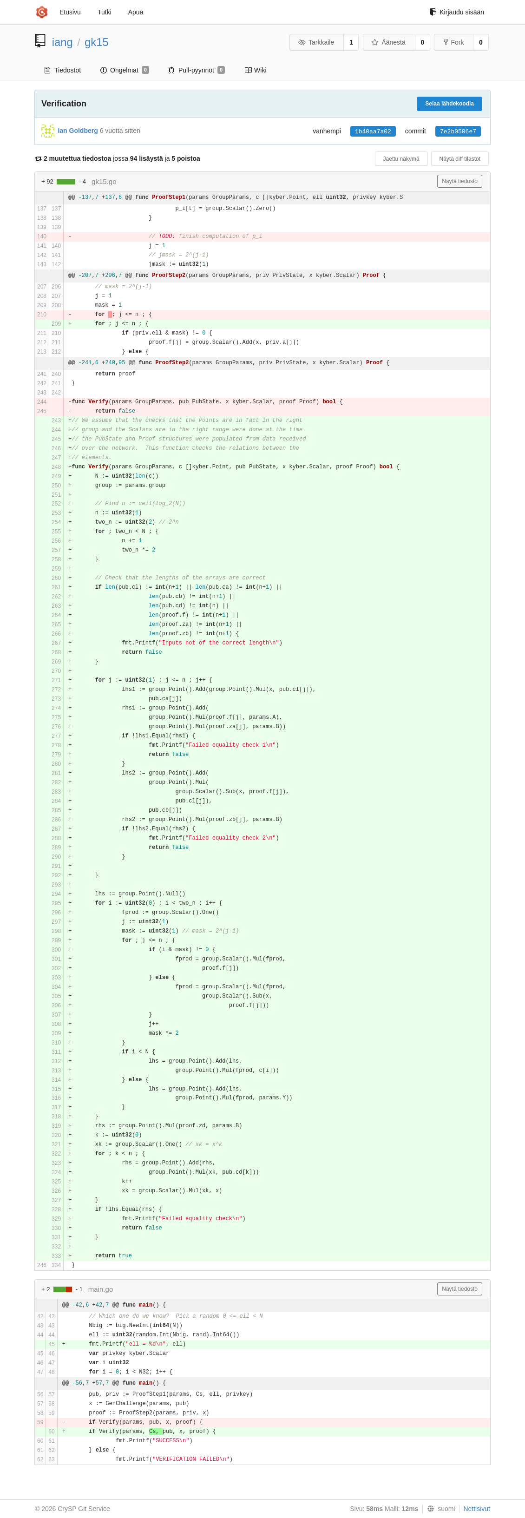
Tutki (105, 12)
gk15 (97, 42)
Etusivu (70, 12)
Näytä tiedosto (460, 181)
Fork (454, 42)
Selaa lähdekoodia (449, 103)
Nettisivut (476, 1508)
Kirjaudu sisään (457, 12)
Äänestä (388, 42)
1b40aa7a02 (373, 131)
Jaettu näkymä (401, 159)
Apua (136, 12)
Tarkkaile (316, 42)
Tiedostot (63, 70)
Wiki (255, 70)
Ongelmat (124, 70)
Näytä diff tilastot (460, 159)
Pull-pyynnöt (197, 70)
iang (62, 42)
